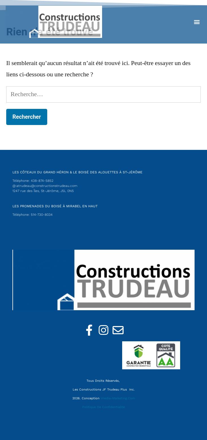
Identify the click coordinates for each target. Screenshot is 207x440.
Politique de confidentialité (103, 407)
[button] (196, 21)
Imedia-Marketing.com (118, 398)
